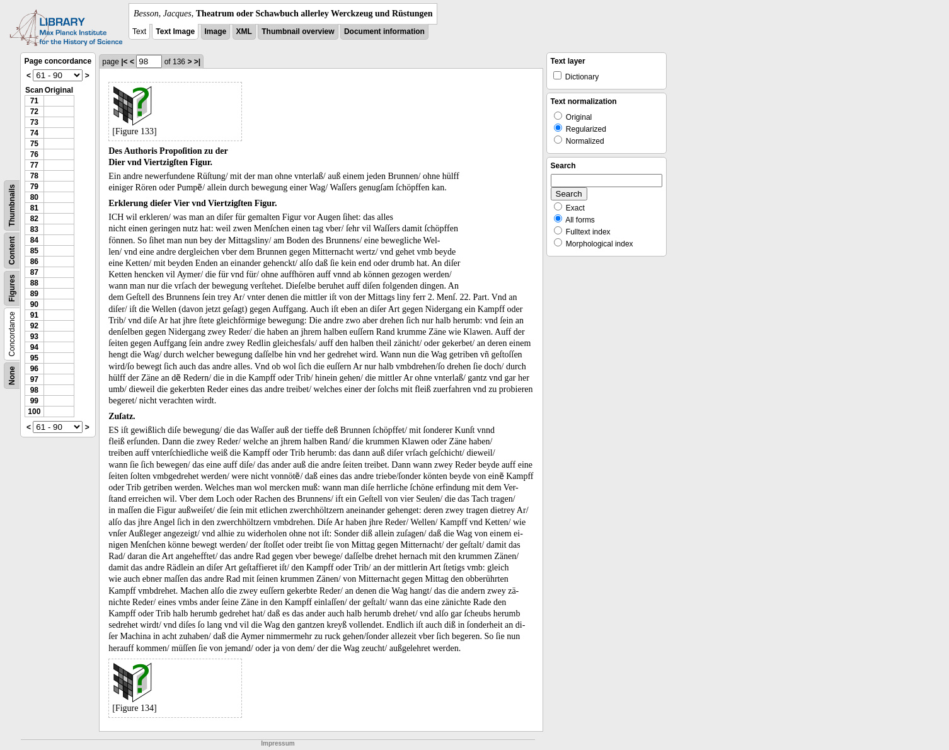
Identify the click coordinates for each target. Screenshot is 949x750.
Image (216, 31)
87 (34, 272)
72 (34, 111)
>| (197, 61)
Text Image (175, 31)
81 (34, 208)
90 (34, 304)
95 (34, 358)
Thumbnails (12, 205)
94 (34, 347)
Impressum (277, 743)
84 (34, 240)
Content (12, 250)
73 (34, 122)
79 (34, 186)
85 (34, 250)
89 (34, 293)
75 (34, 143)
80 (34, 197)
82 (34, 218)
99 (34, 400)
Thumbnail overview (298, 31)
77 (34, 165)
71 (34, 100)
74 (34, 133)
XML (244, 31)
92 (34, 325)
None (12, 375)
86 (34, 261)
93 (34, 336)
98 (34, 390)
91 (34, 315)
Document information (384, 31)
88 (34, 283)
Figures (12, 288)
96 (34, 368)
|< (124, 61)
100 (34, 411)
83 (34, 229)
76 (34, 154)
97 (34, 379)
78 (34, 175)
